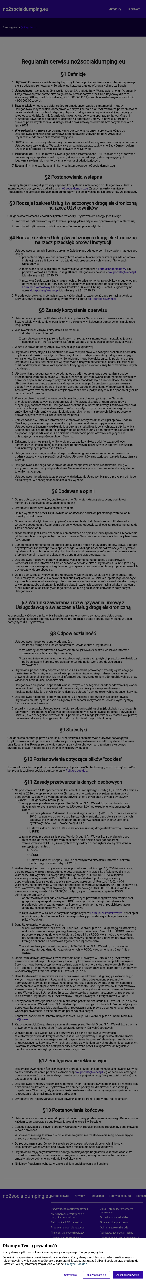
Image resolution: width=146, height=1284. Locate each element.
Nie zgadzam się (96, 1274)
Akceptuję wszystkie (127, 1274)
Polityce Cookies (76, 1264)
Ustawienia (70, 1274)
